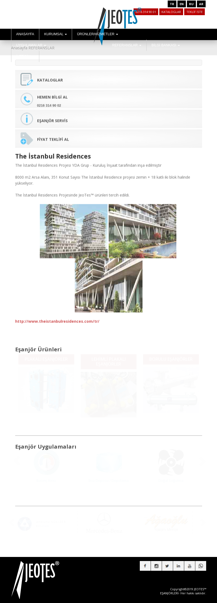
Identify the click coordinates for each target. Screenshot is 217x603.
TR (172, 4)
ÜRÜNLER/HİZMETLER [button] (97, 34)
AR (201, 4)
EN (182, 4)
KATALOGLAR (171, 12)
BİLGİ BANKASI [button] (165, 45)
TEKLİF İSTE (194, 12)
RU (191, 4)
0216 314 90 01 (146, 12)
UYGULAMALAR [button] (31, 45)
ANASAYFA (25, 34)
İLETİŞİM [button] (25, 56)
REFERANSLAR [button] (126, 45)
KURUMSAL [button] (55, 34)
